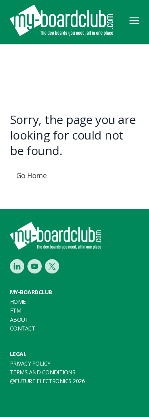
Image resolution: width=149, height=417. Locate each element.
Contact (22, 328)
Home (18, 301)
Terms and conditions (42, 372)
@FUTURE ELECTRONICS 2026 (47, 381)
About (19, 319)
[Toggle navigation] (134, 20)
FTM (15, 310)
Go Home (31, 175)
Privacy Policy (30, 363)
